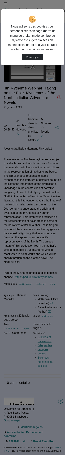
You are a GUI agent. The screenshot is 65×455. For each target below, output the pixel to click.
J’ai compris (32, 57)
